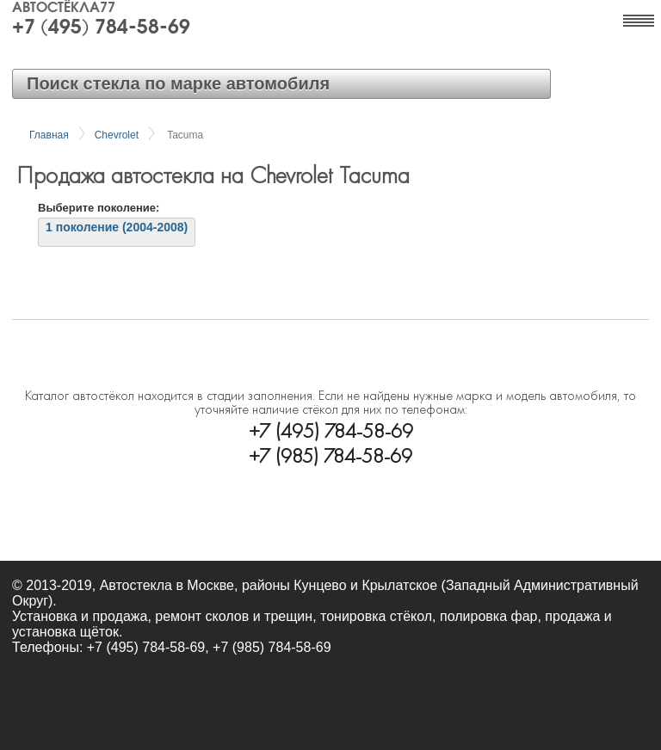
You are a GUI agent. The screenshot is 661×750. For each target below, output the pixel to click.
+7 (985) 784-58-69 (330, 454)
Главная (49, 135)
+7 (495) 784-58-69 (101, 28)
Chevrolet (117, 135)
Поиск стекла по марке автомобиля (178, 83)
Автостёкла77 (63, 8)
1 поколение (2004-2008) (117, 227)
